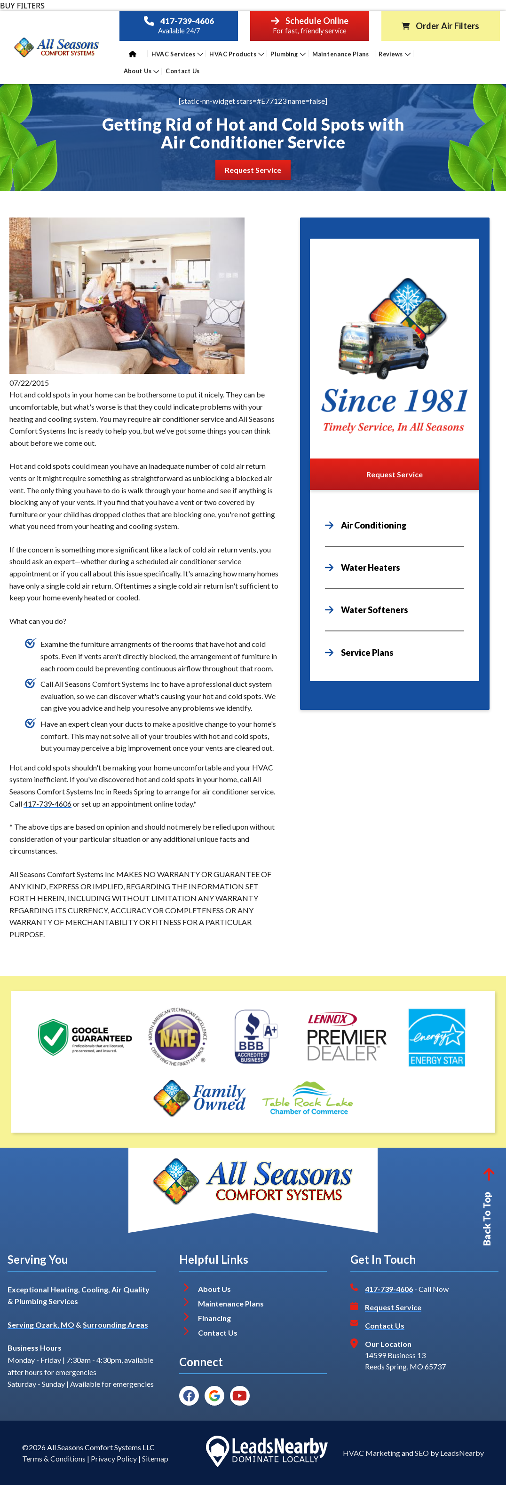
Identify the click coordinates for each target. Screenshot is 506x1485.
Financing (214, 1318)
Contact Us (183, 71)
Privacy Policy (114, 1458)
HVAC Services (177, 53)
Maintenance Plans (340, 53)
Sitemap (155, 1458)
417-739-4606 (187, 21)
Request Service (393, 1307)
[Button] (253, 170)
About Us (141, 71)
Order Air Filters (447, 26)
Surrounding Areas (115, 1324)
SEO (422, 1452)
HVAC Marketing (371, 1452)
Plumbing (288, 53)
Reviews (395, 53)
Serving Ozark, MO (41, 1324)
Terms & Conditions (54, 1458)
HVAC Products (236, 53)
